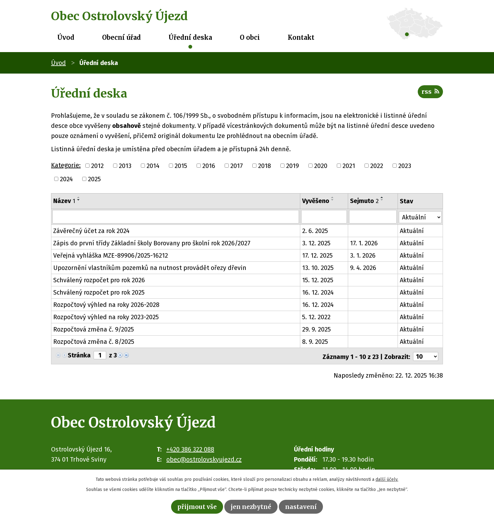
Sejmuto (364, 201)
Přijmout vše (195, 506)
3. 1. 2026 (363, 255)
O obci (250, 37)
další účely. (387, 478)
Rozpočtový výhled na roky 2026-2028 (106, 304)
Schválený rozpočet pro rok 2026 (99, 280)
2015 (181, 166)
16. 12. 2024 (318, 292)
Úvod (65, 37)
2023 (404, 166)
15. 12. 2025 (317, 280)
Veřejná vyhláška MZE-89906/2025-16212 (110, 255)
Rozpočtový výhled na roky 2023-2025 (106, 316)
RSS (430, 93)
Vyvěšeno (315, 201)
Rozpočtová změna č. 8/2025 (93, 341)
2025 (94, 179)
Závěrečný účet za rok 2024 (91, 230)
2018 (264, 166)
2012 (97, 166)
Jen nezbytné (251, 506)
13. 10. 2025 (318, 267)
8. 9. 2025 (315, 341)
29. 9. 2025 (316, 329)
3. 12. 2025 (316, 243)
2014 (152, 166)
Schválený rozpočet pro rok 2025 (99, 292)
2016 (208, 166)
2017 (236, 166)
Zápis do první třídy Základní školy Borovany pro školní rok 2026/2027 (151, 243)
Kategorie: (66, 165)
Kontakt (301, 37)
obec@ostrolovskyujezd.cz (204, 458)
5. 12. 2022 (316, 316)
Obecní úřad (121, 37)
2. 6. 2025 (315, 230)
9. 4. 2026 (363, 267)
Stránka (79, 355)
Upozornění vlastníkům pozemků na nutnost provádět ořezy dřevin (149, 267)
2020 (320, 166)
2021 (348, 166)
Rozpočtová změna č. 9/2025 (93, 329)
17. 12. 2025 (317, 255)
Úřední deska (190, 37)
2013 (125, 166)
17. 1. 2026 (364, 243)
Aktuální (412, 230)
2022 (376, 166)
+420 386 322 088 (190, 447)
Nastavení (303, 506)
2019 (292, 166)
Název (64, 201)
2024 (66, 179)
